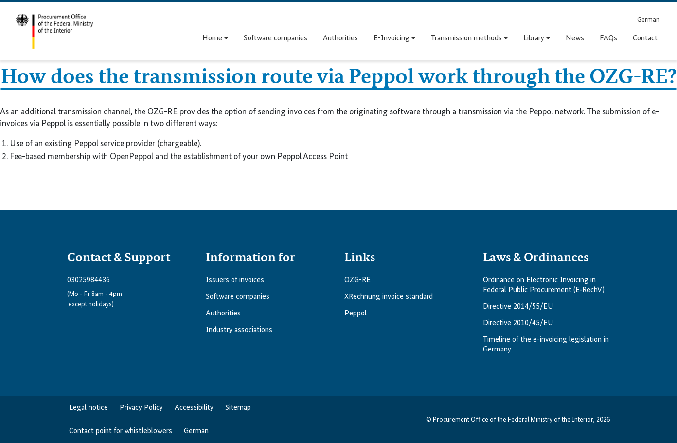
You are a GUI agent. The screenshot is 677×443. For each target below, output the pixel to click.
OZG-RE (357, 280)
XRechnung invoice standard (388, 297)
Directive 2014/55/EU (518, 307)
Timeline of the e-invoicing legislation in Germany (546, 344)
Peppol (355, 313)
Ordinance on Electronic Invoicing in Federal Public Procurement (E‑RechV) (544, 285)
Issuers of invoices (235, 280)
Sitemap (238, 408)
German (196, 431)
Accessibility (194, 408)
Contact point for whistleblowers (120, 431)
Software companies (237, 297)
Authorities (223, 313)
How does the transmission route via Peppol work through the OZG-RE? (339, 75)
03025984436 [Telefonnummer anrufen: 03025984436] (88, 280)
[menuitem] (648, 19)
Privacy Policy (141, 408)
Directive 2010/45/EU (518, 323)
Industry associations (239, 330)
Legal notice (88, 408)
